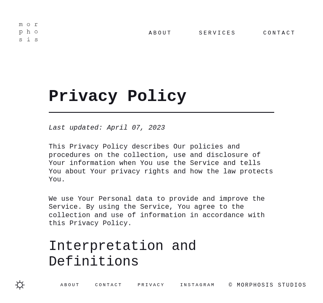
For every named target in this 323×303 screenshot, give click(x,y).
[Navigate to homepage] (28, 33)
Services (217, 33)
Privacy (151, 284)
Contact (279, 33)
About (160, 33)
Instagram (197, 284)
